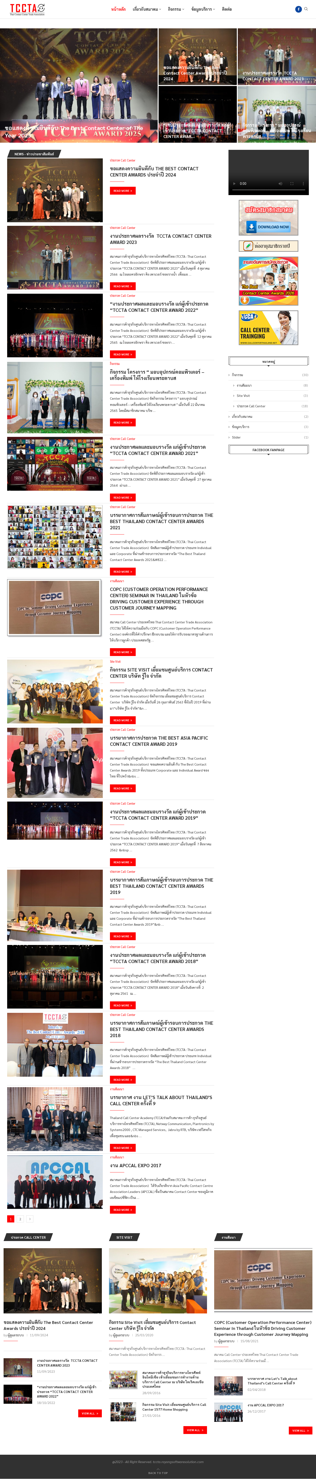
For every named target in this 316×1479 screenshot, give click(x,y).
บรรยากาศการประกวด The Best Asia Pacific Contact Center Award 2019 (159, 741)
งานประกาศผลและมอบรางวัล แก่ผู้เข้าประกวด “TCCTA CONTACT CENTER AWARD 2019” (158, 814)
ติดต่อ (227, 9)
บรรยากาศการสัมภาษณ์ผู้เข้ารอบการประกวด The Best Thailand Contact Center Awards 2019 (161, 886)
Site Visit (272, 395)
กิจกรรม (174, 9)
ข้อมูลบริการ (201, 9)
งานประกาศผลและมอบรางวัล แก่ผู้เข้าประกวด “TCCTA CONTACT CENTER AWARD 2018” (158, 958)
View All (90, 1413)
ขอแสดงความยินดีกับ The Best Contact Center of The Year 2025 (74, 131)
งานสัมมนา (272, 385)
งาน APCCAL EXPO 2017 (135, 1165)
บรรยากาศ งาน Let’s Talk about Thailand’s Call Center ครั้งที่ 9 (272, 1380)
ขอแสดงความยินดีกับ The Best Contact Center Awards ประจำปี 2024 (195, 73)
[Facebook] (298, 9)
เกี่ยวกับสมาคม (145, 9)
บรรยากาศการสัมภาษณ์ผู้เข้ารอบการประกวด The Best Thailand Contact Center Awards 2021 (161, 521)
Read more (123, 190)
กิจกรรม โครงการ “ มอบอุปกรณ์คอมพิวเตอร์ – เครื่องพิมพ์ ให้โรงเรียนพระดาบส (277, 130)
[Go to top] (158, 1473)
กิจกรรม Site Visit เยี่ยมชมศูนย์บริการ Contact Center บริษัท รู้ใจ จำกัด (152, 1325)
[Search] (306, 9)
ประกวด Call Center (272, 406)
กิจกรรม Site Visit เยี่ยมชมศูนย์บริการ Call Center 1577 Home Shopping (174, 1406)
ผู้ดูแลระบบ (16, 1335)
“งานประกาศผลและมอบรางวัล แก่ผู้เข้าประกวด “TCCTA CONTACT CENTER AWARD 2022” (159, 307)
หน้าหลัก (118, 9)
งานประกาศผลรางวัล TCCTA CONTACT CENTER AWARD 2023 (273, 75)
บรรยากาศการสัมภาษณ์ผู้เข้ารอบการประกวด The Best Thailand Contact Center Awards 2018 (161, 1029)
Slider (270, 437)
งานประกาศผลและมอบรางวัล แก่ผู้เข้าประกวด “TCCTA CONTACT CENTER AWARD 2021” (158, 450)
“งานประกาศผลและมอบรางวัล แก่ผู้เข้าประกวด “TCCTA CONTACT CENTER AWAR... (196, 130)
